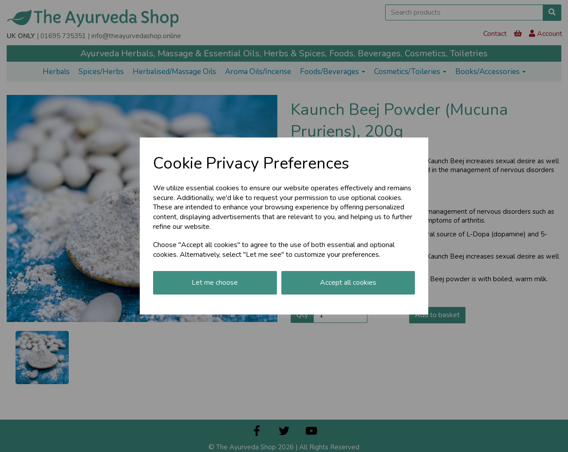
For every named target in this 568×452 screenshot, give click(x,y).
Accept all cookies (348, 282)
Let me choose (215, 282)
